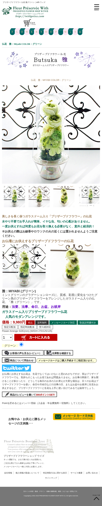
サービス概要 (76, 473)
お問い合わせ (92, 473)
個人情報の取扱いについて (27, 473)
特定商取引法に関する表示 (55, 473)
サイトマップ (51, 478)
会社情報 (8, 473)
